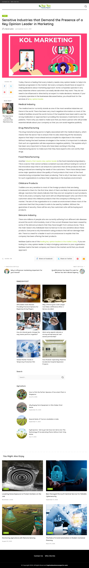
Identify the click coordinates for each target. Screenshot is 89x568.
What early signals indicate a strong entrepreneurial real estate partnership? (53, 334)
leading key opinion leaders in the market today (59, 241)
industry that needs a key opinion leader (42, 161)
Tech (4, 16)
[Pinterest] (4, 92)
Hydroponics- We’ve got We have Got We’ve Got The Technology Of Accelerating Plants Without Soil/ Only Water (46, 432)
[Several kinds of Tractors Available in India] (22, 420)
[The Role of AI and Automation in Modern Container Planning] (66, 519)
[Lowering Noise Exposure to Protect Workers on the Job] (22, 475)
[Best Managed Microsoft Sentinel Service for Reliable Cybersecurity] (66, 475)
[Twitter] (10, 86)
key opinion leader (36, 99)
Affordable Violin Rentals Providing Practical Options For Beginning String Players (28, 307)
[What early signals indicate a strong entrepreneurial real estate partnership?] (54, 321)
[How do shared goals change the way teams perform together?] (28, 321)
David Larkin (9, 29)
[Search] (85, 6)
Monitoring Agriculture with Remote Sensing (20, 538)
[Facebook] (4, 86)
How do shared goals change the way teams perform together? (27, 334)
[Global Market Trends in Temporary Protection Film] (28, 349)
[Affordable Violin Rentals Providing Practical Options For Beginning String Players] (28, 294)
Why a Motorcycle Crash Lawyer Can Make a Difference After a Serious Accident (54, 307)
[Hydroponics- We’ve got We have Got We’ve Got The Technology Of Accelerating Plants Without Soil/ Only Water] (22, 433)
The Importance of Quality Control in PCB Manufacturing (8, 119)
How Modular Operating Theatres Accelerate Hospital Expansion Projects (53, 362)
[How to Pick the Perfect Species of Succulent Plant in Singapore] (22, 394)
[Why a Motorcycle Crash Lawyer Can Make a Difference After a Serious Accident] (54, 294)
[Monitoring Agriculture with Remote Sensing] (22, 519)
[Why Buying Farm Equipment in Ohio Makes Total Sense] (22, 407)
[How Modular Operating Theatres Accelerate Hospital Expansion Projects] (54, 349)
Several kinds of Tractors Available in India (44, 419)
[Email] (10, 92)
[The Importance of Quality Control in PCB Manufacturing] (7, 108)
